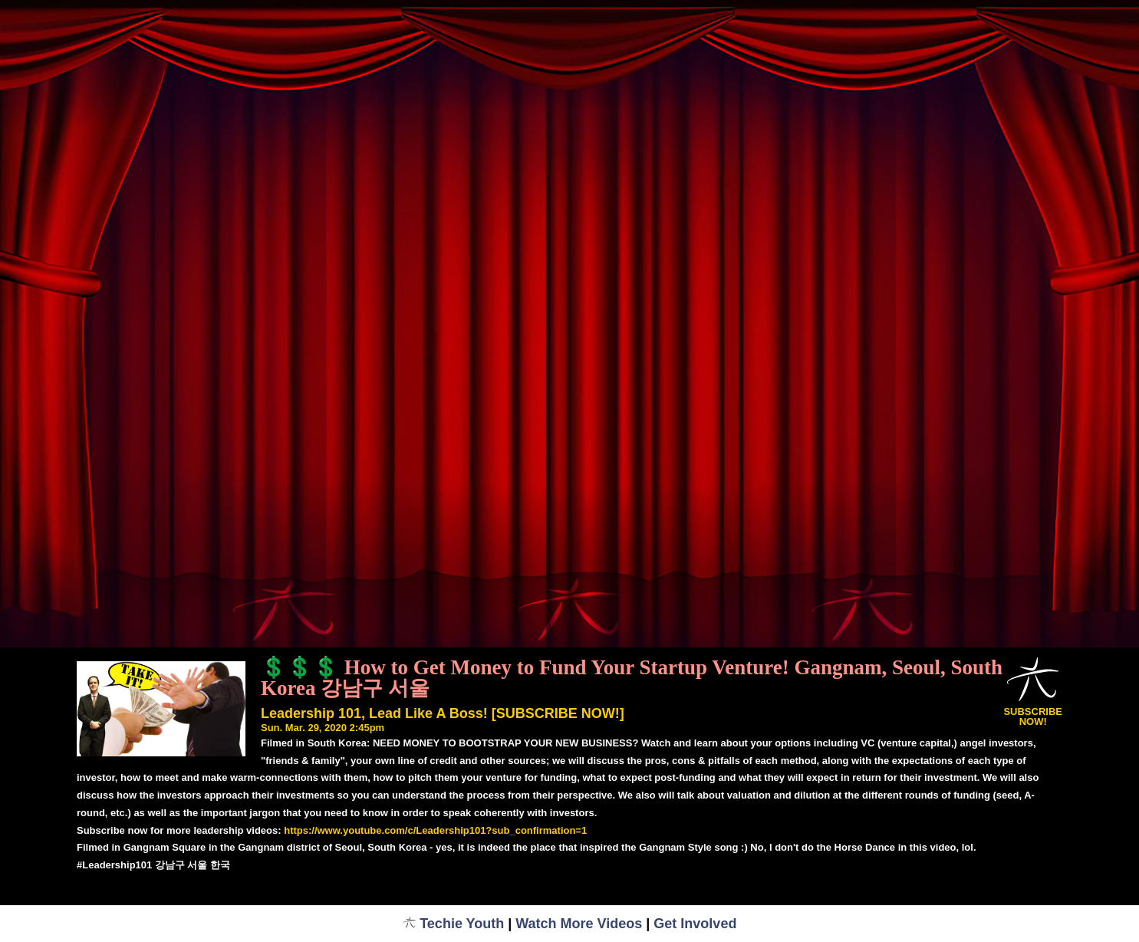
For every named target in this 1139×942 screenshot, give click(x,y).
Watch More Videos (578, 923)
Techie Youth (454, 923)
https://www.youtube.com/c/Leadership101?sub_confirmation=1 (435, 830)
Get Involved (694, 923)
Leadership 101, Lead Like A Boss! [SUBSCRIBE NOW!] (442, 713)
